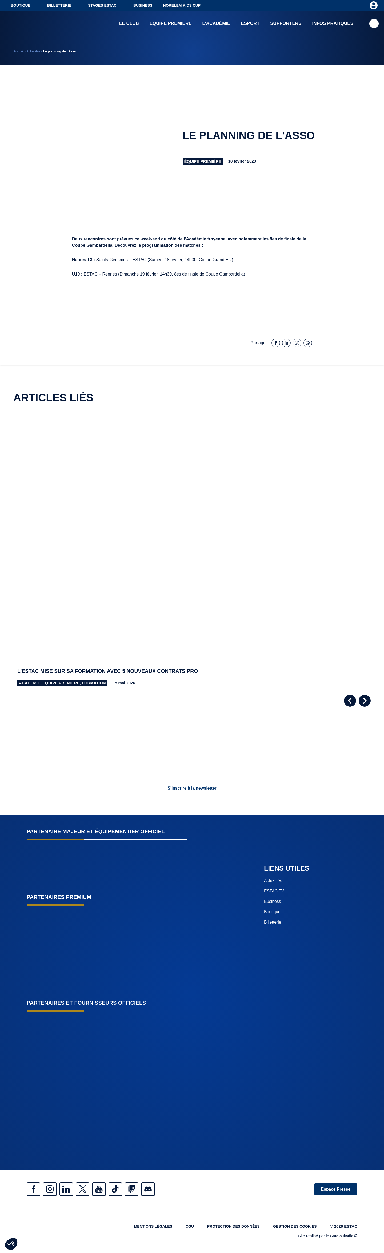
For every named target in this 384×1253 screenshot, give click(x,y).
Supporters (285, 23)
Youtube (109, 1189)
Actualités (33, 51)
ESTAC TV (274, 891)
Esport (250, 23)
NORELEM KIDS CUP (182, 5)
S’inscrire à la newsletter (192, 788)
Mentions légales (143, 1228)
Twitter (90, 1189)
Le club (129, 23)
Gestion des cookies (293, 1228)
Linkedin (72, 1189)
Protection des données (228, 1228)
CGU (182, 1228)
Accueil (18, 51)
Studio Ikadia (343, 1237)
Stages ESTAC (102, 5)
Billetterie (59, 5)
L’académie (216, 23)
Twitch (146, 1189)
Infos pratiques (332, 23)
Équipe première (171, 23)
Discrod (165, 1189)
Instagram (53, 1189)
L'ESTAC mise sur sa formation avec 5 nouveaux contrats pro (112, 671)
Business (143, 5)
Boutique (20, 5)
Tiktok (128, 1189)
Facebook (34, 1189)
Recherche (374, 24)
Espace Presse (334, 1189)
